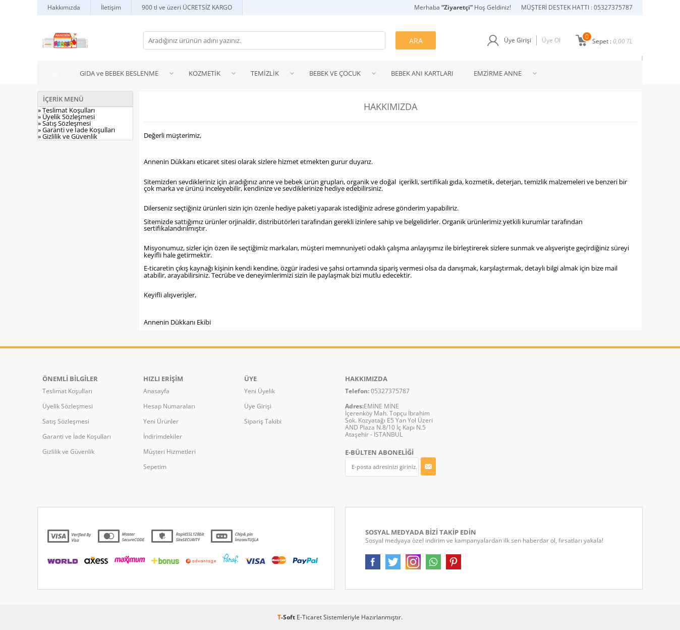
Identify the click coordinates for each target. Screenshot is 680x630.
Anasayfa (156, 391)
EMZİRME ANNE (498, 73)
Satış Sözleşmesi (65, 421)
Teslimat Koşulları (67, 391)
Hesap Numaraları (169, 406)
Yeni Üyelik (259, 391)
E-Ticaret (309, 617)
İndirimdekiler (162, 436)
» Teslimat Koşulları (66, 110)
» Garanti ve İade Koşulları (76, 129)
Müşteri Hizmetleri (169, 451)
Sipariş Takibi (262, 421)
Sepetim (154, 466)
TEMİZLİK (265, 73)
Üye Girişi (517, 40)
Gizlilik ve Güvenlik (68, 451)
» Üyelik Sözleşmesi (66, 116)
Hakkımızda (63, 7)
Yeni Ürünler (161, 421)
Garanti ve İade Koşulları (76, 436)
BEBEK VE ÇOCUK (335, 73)
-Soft (287, 617)
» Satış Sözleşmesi (64, 123)
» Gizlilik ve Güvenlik (67, 136)
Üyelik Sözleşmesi (67, 406)
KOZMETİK (204, 73)
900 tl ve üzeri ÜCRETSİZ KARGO (187, 7)
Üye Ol (551, 40)
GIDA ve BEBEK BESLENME (119, 73)
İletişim (111, 7)
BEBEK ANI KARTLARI (422, 73)
